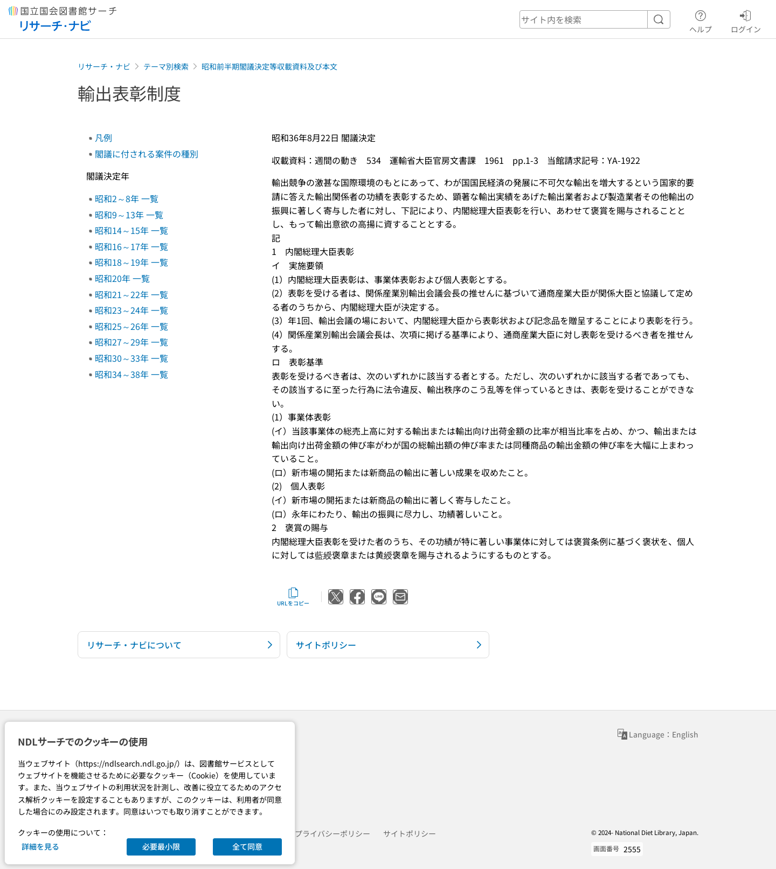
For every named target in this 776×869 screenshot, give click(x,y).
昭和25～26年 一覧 (131, 326)
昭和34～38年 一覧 (131, 374)
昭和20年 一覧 (122, 278)
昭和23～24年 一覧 (131, 310)
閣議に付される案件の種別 (146, 153)
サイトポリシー (409, 833)
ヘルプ (700, 20)
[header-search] (594, 19)
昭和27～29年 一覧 (131, 341)
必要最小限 (161, 846)
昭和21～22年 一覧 (131, 294)
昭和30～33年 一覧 (131, 357)
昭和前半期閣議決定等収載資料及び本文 (269, 66)
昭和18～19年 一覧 (131, 262)
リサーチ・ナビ (104, 66)
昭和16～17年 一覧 (131, 246)
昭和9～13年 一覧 (129, 214)
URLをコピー (293, 597)
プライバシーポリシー (332, 833)
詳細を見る (40, 846)
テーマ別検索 (166, 66)
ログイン (746, 20)
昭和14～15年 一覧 (131, 230)
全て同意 (247, 846)
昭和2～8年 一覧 (126, 198)
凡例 (103, 137)
